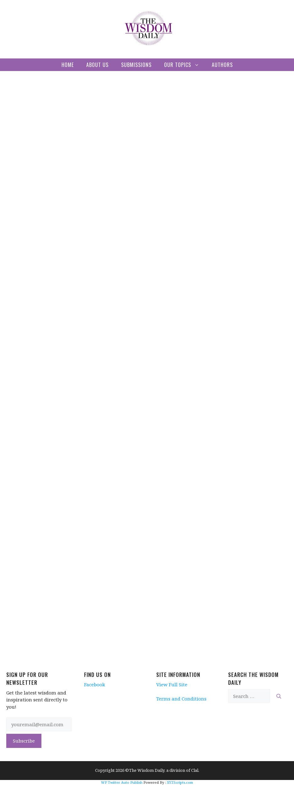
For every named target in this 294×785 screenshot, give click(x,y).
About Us (97, 65)
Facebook (94, 684)
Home (67, 65)
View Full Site (171, 684)
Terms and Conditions (181, 698)
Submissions (136, 65)
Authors (222, 65)
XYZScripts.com (180, 782)
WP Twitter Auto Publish (121, 782)
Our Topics (185, 64)
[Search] (279, 696)
